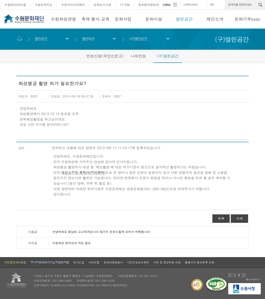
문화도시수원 (102, 5)
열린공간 (184, 19)
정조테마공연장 (148, 5)
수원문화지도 (43, 5)
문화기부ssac (247, 19)
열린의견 (88, 39)
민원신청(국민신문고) (105, 56)
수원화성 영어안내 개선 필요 (71, 243)
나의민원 (138, 56)
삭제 (239, 218)
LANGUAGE (191, 4)
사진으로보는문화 (138, 262)
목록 (221, 218)
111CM (125, 5)
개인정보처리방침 (15, 262)
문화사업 (123, 19)
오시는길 (78, 262)
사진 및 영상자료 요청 (167, 262)
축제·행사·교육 (95, 19)
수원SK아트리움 (15, 5)
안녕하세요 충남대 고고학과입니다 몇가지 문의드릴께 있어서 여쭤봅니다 (101, 232)
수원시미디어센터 (73, 5)
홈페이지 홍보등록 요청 (199, 262)
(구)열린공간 (138, 39)
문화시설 (153, 19)
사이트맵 (93, 262)
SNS (212, 4)
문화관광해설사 (113, 262)
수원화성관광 (63, 19)
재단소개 (214, 19)
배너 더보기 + (253, 279)
